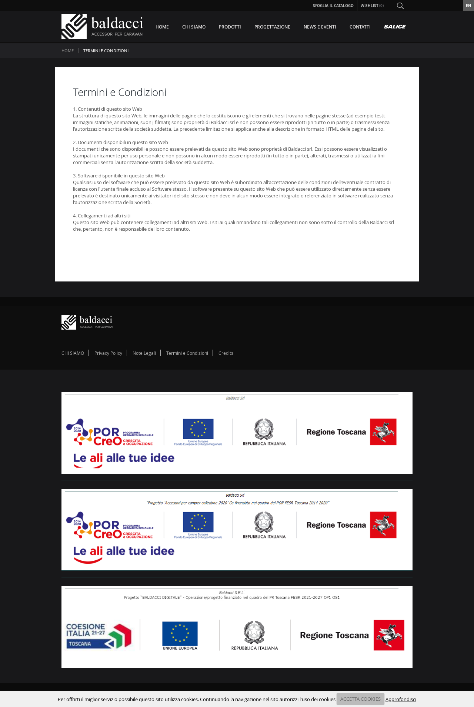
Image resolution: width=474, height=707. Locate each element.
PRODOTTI (230, 27)
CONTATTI (360, 27)
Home (67, 50)
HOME (162, 27)
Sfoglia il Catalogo (333, 5)
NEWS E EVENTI (320, 27)
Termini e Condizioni (187, 353)
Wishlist (372, 5)
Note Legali (144, 353)
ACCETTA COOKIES (360, 699)
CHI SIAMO (194, 27)
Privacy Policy (108, 353)
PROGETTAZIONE (272, 27)
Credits (225, 353)
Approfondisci (400, 699)
